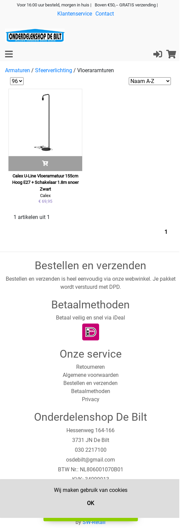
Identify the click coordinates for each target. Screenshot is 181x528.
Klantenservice (74, 13)
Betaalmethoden (90, 391)
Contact (104, 13)
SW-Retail (94, 522)
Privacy (90, 399)
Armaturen (17, 70)
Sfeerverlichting (53, 70)
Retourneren (90, 367)
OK (90, 503)
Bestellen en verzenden (90, 383)
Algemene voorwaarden (91, 375)
